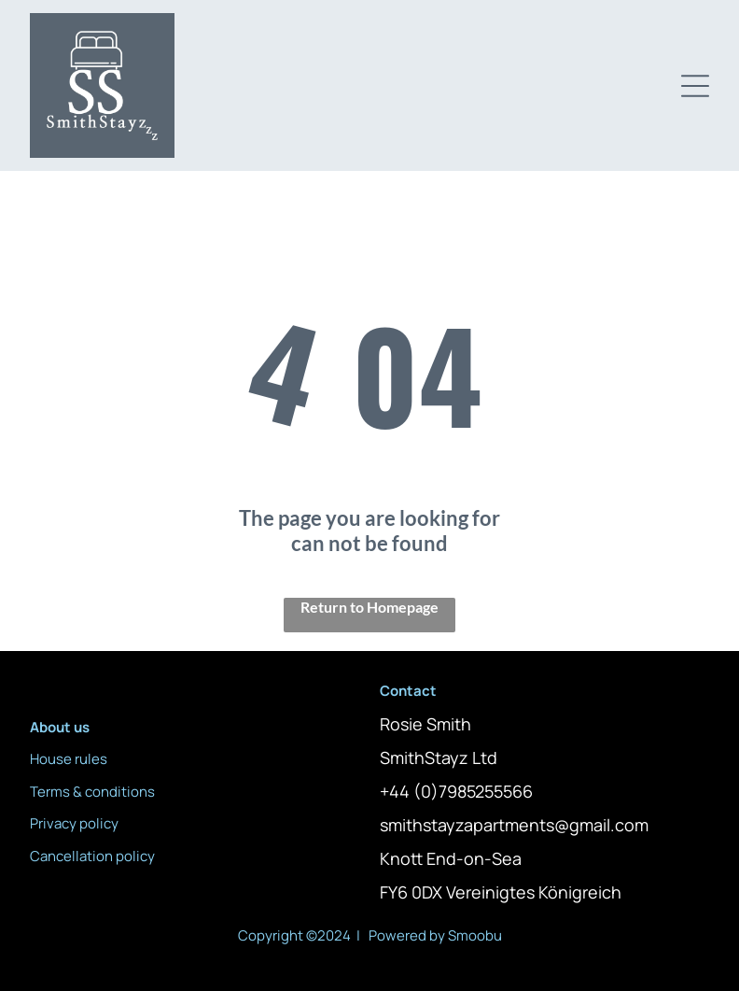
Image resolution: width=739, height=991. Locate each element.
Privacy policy (74, 823)
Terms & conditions (92, 791)
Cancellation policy (92, 856)
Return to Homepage (369, 607)
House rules (68, 759)
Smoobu (475, 935)
